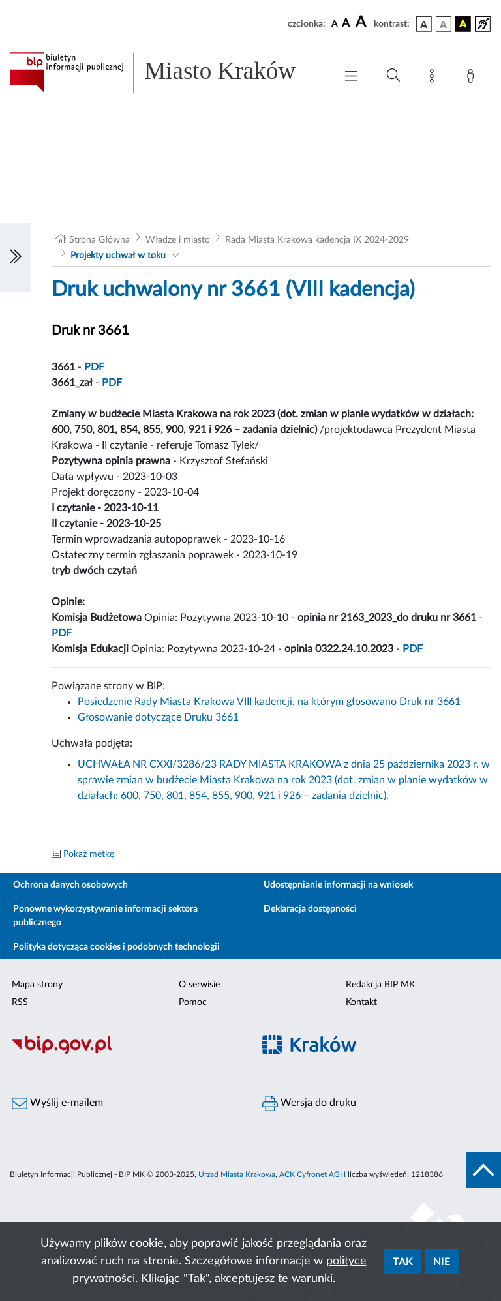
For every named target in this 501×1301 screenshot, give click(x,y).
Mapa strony (37, 984)
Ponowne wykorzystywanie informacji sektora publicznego (105, 916)
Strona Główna (99, 240)
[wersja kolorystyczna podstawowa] (424, 24)
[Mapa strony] (434, 78)
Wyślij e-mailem (57, 1103)
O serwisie (199, 984)
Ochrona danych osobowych (70, 885)
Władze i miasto (177, 240)
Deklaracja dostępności (310, 909)
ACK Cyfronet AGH (312, 1174)
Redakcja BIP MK (380, 984)
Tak (403, 1262)
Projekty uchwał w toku (118, 255)
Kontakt (361, 1002)
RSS (20, 1002)
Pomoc (193, 1002)
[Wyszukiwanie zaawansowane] (393, 75)
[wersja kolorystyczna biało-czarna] (443, 24)
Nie (441, 1262)
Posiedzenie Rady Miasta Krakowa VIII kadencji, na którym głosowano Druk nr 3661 (269, 701)
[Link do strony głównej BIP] (166, 72)
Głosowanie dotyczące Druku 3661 (158, 717)
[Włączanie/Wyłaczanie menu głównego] (351, 77)
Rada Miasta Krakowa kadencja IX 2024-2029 (317, 240)
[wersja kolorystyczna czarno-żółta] (463, 24)
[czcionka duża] (362, 22)
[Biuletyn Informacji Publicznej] (125, 1051)
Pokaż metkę (88, 854)
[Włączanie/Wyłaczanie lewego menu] (15, 257)
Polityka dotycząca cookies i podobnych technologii (116, 946)
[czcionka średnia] (346, 24)
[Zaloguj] (473, 78)
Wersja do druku (309, 1103)
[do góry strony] (483, 1170)
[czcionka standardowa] (334, 23)
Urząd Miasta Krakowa (236, 1174)
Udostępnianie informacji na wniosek (338, 885)
